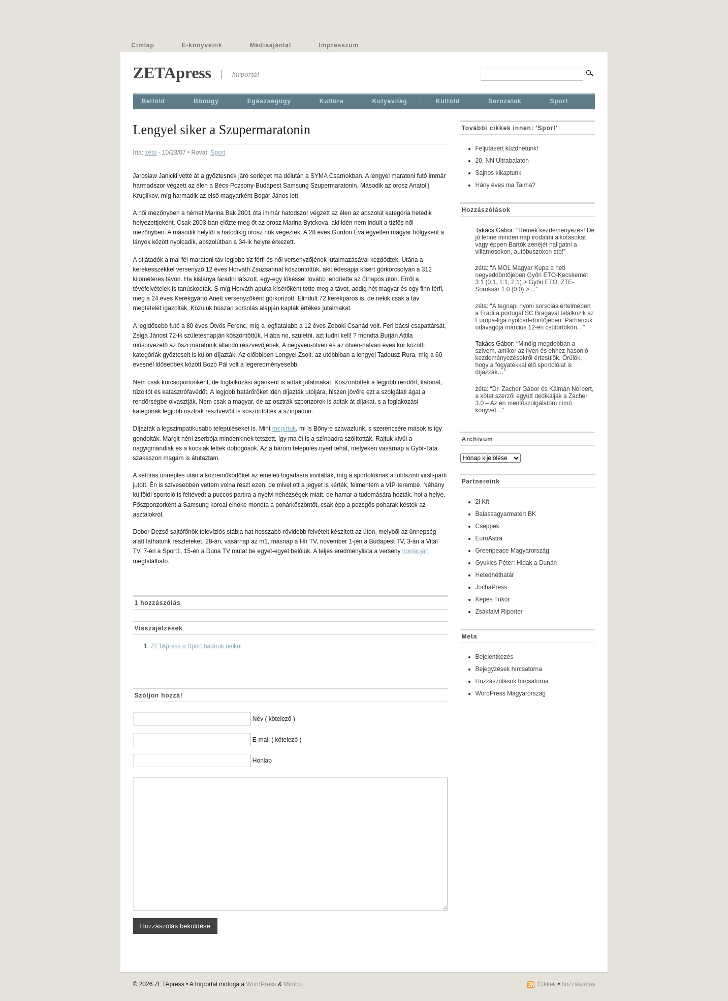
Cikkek (547, 984)
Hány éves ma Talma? (506, 185)
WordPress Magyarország (511, 693)
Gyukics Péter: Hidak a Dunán (516, 562)
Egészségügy (269, 101)
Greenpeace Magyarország (512, 550)
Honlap (262, 760)
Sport (559, 101)
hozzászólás (578, 984)
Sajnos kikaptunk (499, 172)
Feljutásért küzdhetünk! (507, 148)
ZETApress (172, 73)
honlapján (415, 551)
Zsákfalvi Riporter (499, 611)
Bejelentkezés (495, 656)
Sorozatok (505, 101)
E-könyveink (202, 45)
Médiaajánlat (271, 45)
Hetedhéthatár (495, 575)
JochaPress (492, 587)
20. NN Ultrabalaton (502, 160)
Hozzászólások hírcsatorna (512, 681)
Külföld (448, 101)
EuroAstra (489, 538)
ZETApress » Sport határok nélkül (196, 646)
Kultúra (332, 101)
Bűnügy (206, 101)
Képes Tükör (493, 599)
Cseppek (487, 526)
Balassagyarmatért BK (506, 514)
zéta (151, 152)
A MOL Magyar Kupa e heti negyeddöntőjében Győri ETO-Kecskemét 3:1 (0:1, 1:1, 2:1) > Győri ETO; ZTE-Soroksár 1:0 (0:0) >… (532, 278)
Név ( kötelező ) (273, 718)
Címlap (143, 45)
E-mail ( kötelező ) (277, 739)
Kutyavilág (389, 101)
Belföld (154, 101)
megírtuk (284, 428)
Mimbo (292, 984)
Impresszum (339, 45)
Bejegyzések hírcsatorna (509, 669)
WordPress (261, 984)
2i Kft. (483, 501)
